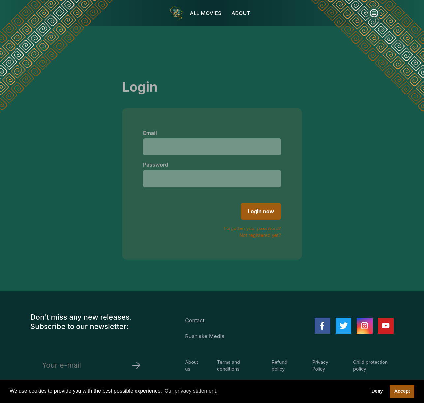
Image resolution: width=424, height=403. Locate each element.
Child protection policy (370, 365)
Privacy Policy (320, 365)
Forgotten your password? (252, 228)
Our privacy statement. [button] (191, 391)
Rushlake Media (204, 336)
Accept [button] (402, 391)
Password (155, 164)
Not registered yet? (260, 235)
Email (150, 133)
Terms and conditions (228, 365)
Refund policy (279, 365)
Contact (194, 320)
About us (191, 365)
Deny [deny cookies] (377, 391)
